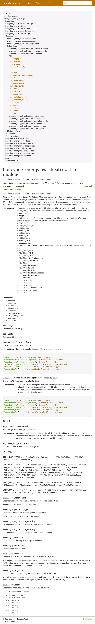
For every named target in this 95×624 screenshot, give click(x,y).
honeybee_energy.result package (18, 148)
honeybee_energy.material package (19, 143)
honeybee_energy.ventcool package (19, 156)
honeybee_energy (11, 16)
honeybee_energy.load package (17, 141)
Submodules (12, 46)
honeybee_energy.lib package (17, 138)
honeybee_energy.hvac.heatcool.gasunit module (26, 116)
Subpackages (10, 21)
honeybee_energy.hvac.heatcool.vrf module (25, 124)
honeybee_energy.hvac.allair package (21, 39)
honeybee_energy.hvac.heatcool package (23, 43)
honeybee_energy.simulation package (20, 153)
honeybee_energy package (14, 19)
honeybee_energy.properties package (20, 146)
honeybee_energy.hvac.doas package (21, 41)
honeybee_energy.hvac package (17, 34)
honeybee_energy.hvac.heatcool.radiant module (26, 119)
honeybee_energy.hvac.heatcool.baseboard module (28, 48)
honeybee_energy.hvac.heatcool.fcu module (25, 53)
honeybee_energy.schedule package (19, 151)
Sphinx (16, 622)
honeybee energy (11, 3)
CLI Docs (7, 14)
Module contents (14, 131)
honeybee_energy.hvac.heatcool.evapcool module (27, 51)
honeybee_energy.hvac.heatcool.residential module (28, 121)
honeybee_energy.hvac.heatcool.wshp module (26, 128)
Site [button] (30, 3)
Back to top (87, 619)
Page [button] (38, 3)
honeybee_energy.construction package (20, 29)
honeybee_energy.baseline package (19, 24)
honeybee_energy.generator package (19, 31)
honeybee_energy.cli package (16, 26)
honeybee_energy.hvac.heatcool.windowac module (28, 126)
